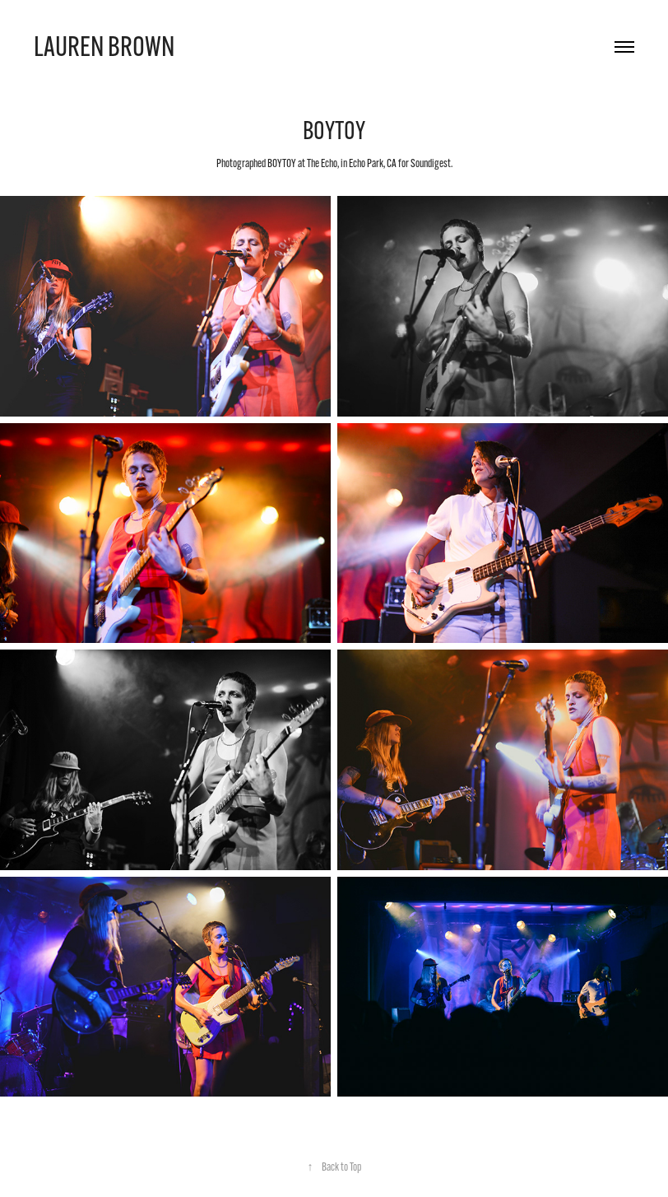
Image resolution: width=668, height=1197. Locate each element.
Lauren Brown (104, 46)
